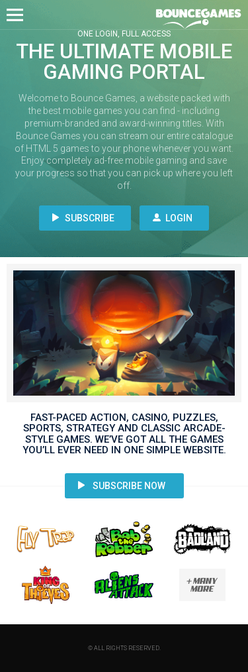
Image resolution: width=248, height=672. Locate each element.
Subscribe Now (121, 485)
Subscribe (83, 218)
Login (172, 218)
